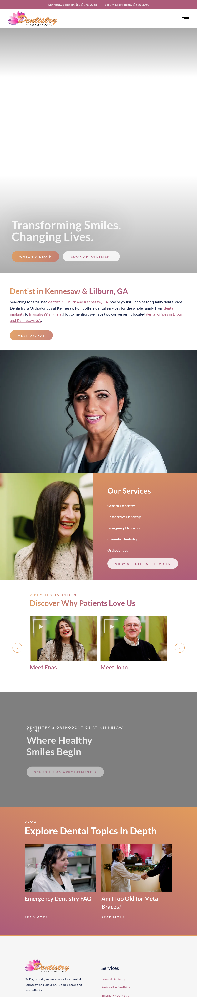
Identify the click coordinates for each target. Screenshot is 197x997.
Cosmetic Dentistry (122, 539)
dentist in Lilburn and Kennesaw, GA (78, 302)
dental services (107, 308)
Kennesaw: (72, 4)
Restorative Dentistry (124, 517)
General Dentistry (121, 506)
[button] (17, 647)
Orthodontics (41, 308)
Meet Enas (43, 667)
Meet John (114, 667)
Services (110, 968)
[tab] (124, 505)
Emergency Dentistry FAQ (58, 898)
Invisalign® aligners (45, 314)
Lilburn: (127, 4)
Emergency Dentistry (123, 528)
